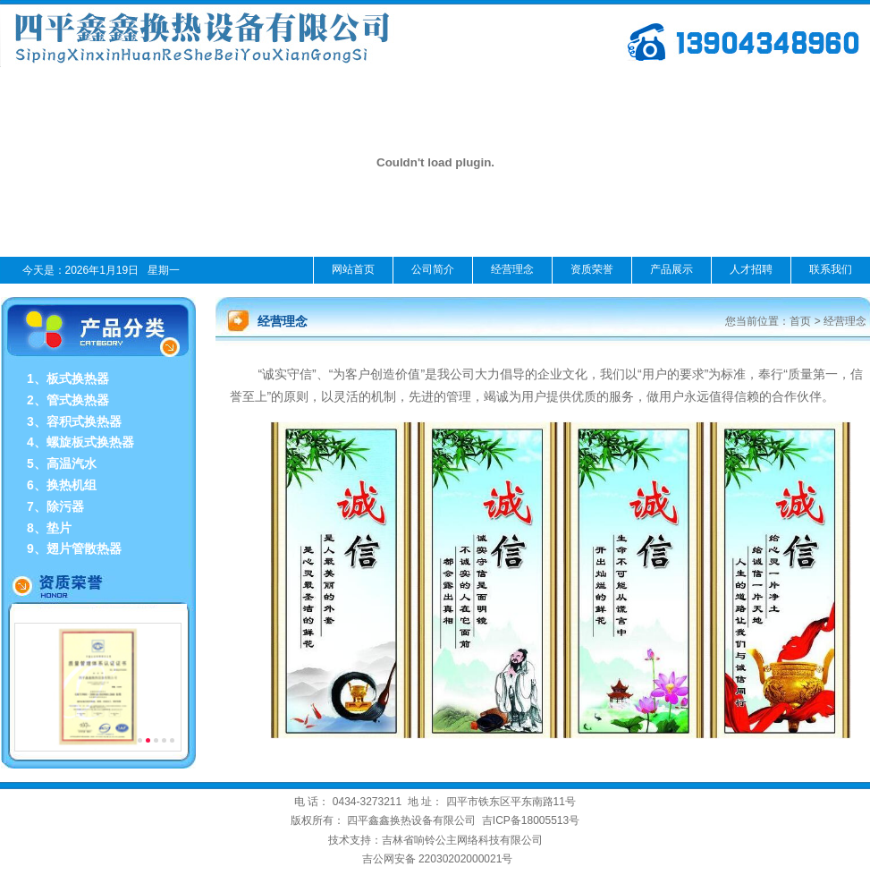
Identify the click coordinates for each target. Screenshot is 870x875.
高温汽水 (71, 463)
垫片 (59, 528)
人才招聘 (751, 269)
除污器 (65, 506)
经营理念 (512, 269)
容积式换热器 (84, 421)
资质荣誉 (591, 269)
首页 (800, 321)
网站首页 (353, 269)
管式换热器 (77, 400)
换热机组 (71, 485)
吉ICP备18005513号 (530, 820)
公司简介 (432, 269)
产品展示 (671, 269)
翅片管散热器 (84, 548)
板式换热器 (77, 378)
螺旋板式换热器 (90, 442)
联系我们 (830, 269)
